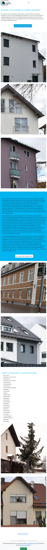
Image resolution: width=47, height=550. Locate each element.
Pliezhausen (6, 405)
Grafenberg (6, 386)
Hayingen (6, 389)
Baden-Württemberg (23, 534)
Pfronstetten (6, 402)
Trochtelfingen (7, 416)
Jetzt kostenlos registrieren (23, 26)
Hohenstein (6, 391)
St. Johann (6, 414)
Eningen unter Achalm (9, 380)
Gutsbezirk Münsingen (9, 387)
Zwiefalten (6, 421)
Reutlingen (6, 407)
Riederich (6, 409)
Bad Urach (6, 375)
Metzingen (6, 398)
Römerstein (6, 410)
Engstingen (6, 379)
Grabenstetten (7, 384)
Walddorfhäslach (8, 418)
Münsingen (6, 400)
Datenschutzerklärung (25, 545)
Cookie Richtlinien (31, 543)
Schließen (23, 548)
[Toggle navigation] (28, 2)
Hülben (5, 393)
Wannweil (6, 419)
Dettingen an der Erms (9, 377)
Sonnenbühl (6, 412)
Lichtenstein (6, 395)
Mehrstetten (6, 396)
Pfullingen (6, 403)
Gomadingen (7, 382)
